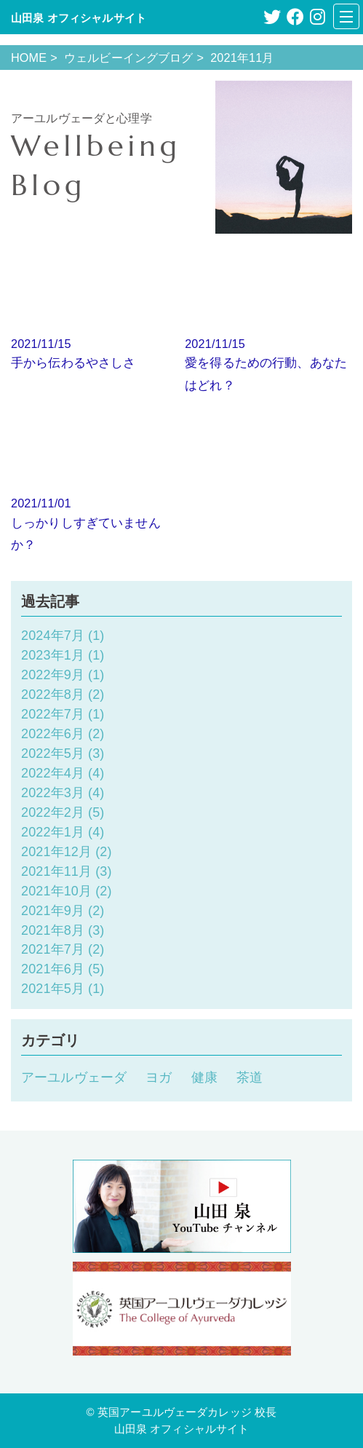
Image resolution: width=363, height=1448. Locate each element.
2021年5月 (52, 988)
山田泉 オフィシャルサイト (78, 18)
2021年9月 (52, 910)
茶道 (249, 1077)
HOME (29, 57)
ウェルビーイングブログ (129, 57)
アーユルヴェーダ (74, 1077)
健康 (204, 1077)
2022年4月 (52, 773)
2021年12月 (56, 851)
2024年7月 (52, 635)
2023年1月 (52, 655)
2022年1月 (52, 832)
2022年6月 (52, 734)
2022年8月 (52, 694)
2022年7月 (52, 714)
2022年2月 (52, 812)
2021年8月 (52, 930)
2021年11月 (56, 871)
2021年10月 (56, 891)
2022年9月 (52, 675)
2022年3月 (52, 793)
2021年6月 (52, 969)
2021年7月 (52, 949)
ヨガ (158, 1077)
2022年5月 (52, 753)
